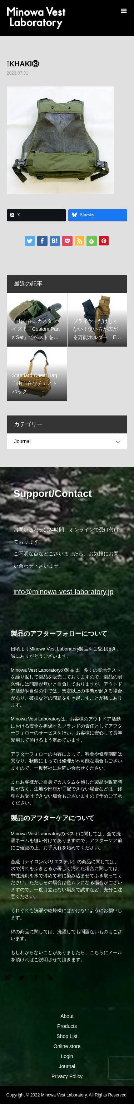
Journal (22, 441)
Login (67, 1056)
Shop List (66, 1036)
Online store (67, 1046)
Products (67, 1026)
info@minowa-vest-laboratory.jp (64, 592)
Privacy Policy (67, 1076)
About (67, 1016)
